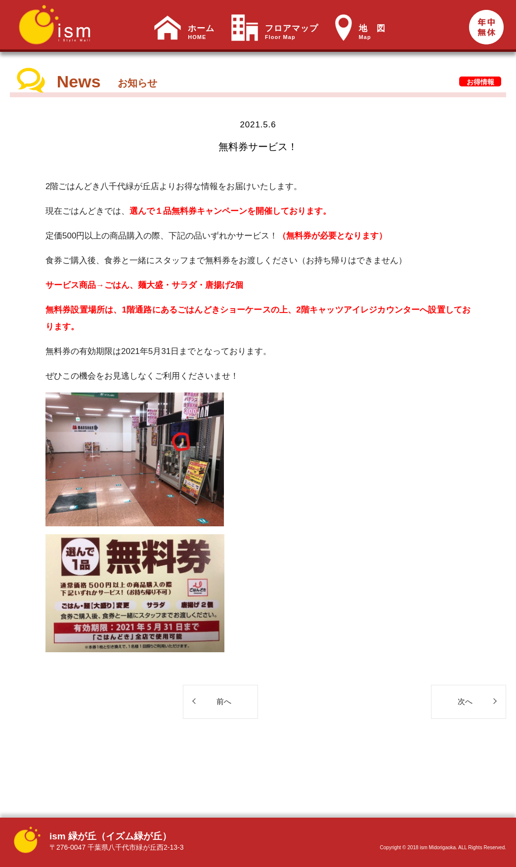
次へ (465, 701)
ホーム (201, 32)
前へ (223, 701)
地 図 (372, 32)
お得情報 (480, 82)
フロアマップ (291, 32)
